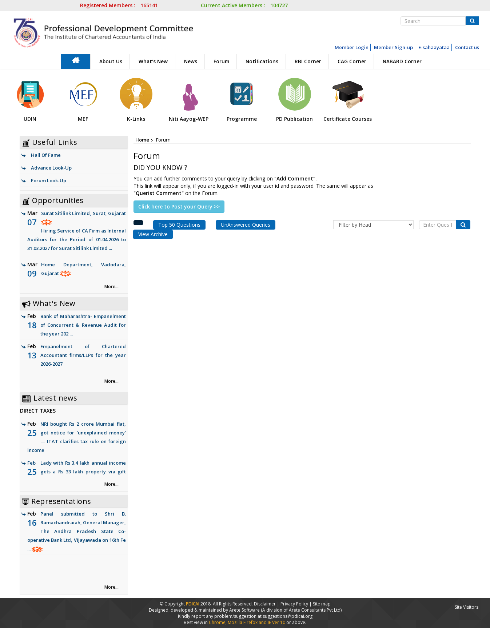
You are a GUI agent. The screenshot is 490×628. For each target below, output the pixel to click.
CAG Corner (352, 61)
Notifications (262, 61)
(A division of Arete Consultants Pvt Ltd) (301, 610)
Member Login (352, 47)
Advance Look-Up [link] (51, 167)
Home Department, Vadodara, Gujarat (76, 278)
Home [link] (142, 139)
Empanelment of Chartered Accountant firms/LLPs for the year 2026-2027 (83, 355)
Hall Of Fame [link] (46, 155)
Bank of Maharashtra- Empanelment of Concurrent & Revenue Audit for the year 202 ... (83, 325)
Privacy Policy (294, 604)
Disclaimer (265, 604)
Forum (221, 61)
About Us (110, 61)
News (190, 61)
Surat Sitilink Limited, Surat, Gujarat (76, 231)
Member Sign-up (393, 47)
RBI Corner (308, 61)
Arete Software (245, 610)
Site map (322, 604)
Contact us (467, 47)
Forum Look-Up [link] (48, 180)
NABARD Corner (402, 61)
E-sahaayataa (434, 47)
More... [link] (111, 286)
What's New (153, 61)
